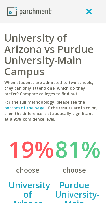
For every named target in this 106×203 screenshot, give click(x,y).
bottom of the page (24, 108)
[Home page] (29, 11)
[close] (89, 11)
